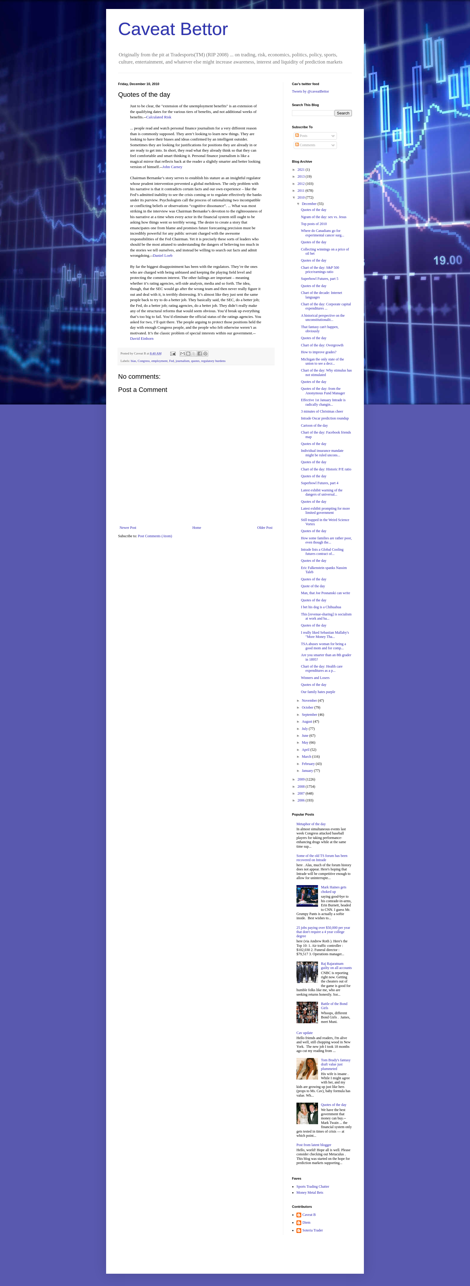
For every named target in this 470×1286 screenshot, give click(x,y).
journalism (182, 361)
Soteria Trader (312, 1230)
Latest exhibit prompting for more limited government (325, 510)
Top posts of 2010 (314, 224)
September (310, 715)
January (308, 771)
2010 (302, 197)
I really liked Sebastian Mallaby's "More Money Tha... (325, 634)
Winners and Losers (315, 678)
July (305, 729)
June (305, 735)
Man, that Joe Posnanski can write (325, 593)
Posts (301, 136)
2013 (302, 176)
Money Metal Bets (309, 1192)
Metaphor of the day (311, 824)
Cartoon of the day (314, 425)
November (310, 700)
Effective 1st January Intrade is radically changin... (323, 402)
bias (133, 361)
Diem (306, 1222)
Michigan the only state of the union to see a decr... (322, 361)
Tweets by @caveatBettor (310, 91)
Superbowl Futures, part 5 (319, 279)
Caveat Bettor (173, 29)
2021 (302, 169)
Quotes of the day (313, 210)
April (306, 750)
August (307, 721)
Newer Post (128, 528)
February (309, 764)
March (307, 756)
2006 (302, 800)
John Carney (172, 166)
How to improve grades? (318, 352)
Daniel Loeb (163, 255)
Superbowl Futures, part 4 (319, 483)
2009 (302, 779)
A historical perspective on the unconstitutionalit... (323, 317)
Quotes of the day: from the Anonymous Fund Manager (323, 391)
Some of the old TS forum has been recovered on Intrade (321, 858)
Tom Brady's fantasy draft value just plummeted (336, 1064)
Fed (171, 361)
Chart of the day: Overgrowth (322, 345)
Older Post (264, 528)
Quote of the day (313, 586)
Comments (305, 145)
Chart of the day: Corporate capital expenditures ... (326, 306)
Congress (144, 361)
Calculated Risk (158, 117)
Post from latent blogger (313, 1145)
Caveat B (309, 1215)
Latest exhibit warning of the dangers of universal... (322, 492)
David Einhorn (141, 338)
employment (159, 361)
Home (196, 528)
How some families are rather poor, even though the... (326, 540)
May (305, 742)
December (309, 204)
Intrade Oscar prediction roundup (325, 418)
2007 (302, 793)
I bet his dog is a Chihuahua (321, 607)
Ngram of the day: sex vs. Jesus (324, 217)
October (308, 707)
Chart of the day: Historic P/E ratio (326, 469)
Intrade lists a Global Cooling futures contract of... (322, 551)
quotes (195, 361)
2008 (302, 786)
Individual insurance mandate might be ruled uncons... (322, 453)
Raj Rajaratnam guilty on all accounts (336, 966)
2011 (302, 190)
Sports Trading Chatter (312, 1186)
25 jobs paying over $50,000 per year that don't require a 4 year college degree (323, 932)
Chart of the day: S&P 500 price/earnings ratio (320, 269)
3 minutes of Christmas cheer (322, 411)
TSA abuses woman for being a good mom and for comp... (323, 646)
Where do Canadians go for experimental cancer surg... (322, 233)
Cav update (304, 1033)
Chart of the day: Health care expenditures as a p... (322, 668)
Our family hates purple (318, 692)
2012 (302, 184)
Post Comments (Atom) (155, 536)
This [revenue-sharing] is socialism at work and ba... (326, 616)
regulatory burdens (213, 361)
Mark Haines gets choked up (334, 889)
